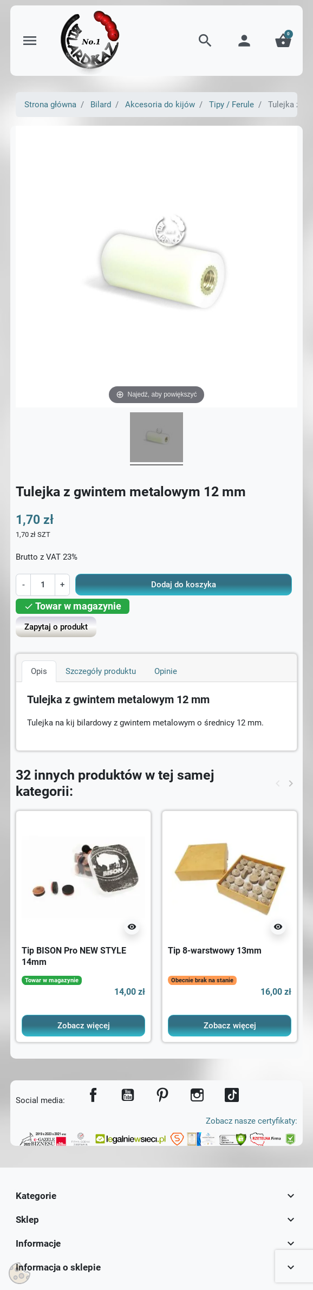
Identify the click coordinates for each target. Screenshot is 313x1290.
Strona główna (50, 104)
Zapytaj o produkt (56, 627)
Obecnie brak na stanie (202, 980)
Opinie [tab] (165, 671)
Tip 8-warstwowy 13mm (215, 950)
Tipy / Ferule (231, 104)
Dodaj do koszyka (183, 584)
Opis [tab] (39, 671)
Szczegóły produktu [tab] (101, 671)
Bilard (100, 104)
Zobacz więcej (83, 1025)
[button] (205, 41)
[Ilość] (42, 584)
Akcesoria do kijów (160, 104)
